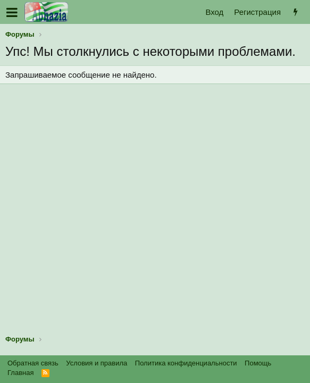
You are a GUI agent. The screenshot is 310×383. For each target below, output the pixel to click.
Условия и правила (96, 363)
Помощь (258, 363)
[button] (12, 12)
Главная (20, 373)
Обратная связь (32, 363)
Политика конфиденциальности (186, 363)
